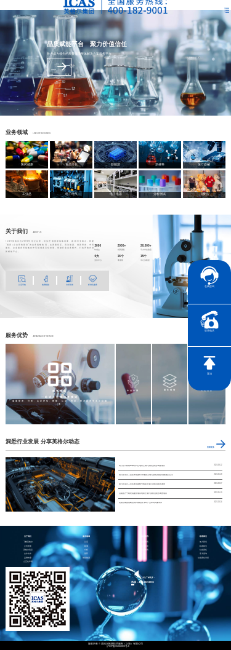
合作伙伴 (27, 554)
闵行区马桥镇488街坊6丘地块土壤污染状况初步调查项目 (142, 466)
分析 (86, 550)
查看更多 (59, 66)
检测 (86, 546)
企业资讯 (144, 542)
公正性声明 (28, 562)
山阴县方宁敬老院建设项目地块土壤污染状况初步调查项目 (143, 493)
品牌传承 (27, 558)
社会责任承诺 (203, 558)
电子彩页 (144, 546)
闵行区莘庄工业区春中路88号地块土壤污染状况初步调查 (142, 484)
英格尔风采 (28, 550)
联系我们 (203, 546)
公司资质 (27, 546)
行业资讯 (144, 550)
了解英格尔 (28, 542)
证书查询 (203, 554)
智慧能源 (86, 558)
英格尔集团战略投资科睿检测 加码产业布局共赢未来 (140, 503)
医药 (86, 554)
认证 (86, 542)
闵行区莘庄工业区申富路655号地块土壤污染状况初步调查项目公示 (146, 475)
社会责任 (203, 550)
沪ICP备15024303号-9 (118, 647)
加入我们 (203, 542)
